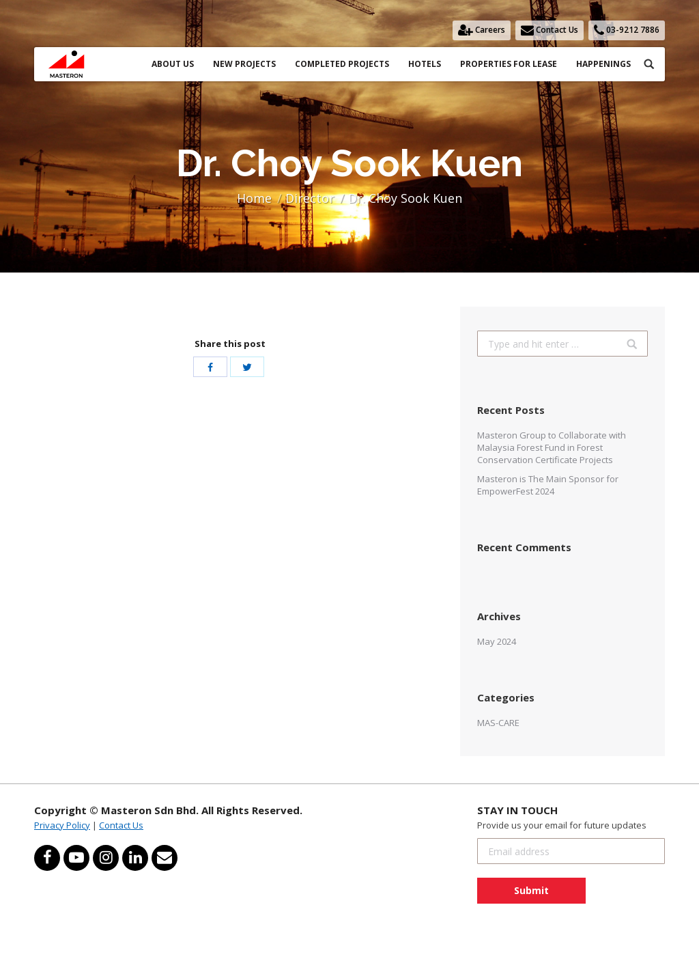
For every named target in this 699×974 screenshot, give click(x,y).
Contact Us (121, 825)
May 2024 (496, 641)
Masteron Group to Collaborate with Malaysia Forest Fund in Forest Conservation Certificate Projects (551, 447)
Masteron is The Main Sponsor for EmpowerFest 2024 (547, 485)
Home (254, 198)
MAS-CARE (498, 722)
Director (309, 198)
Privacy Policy (62, 825)
